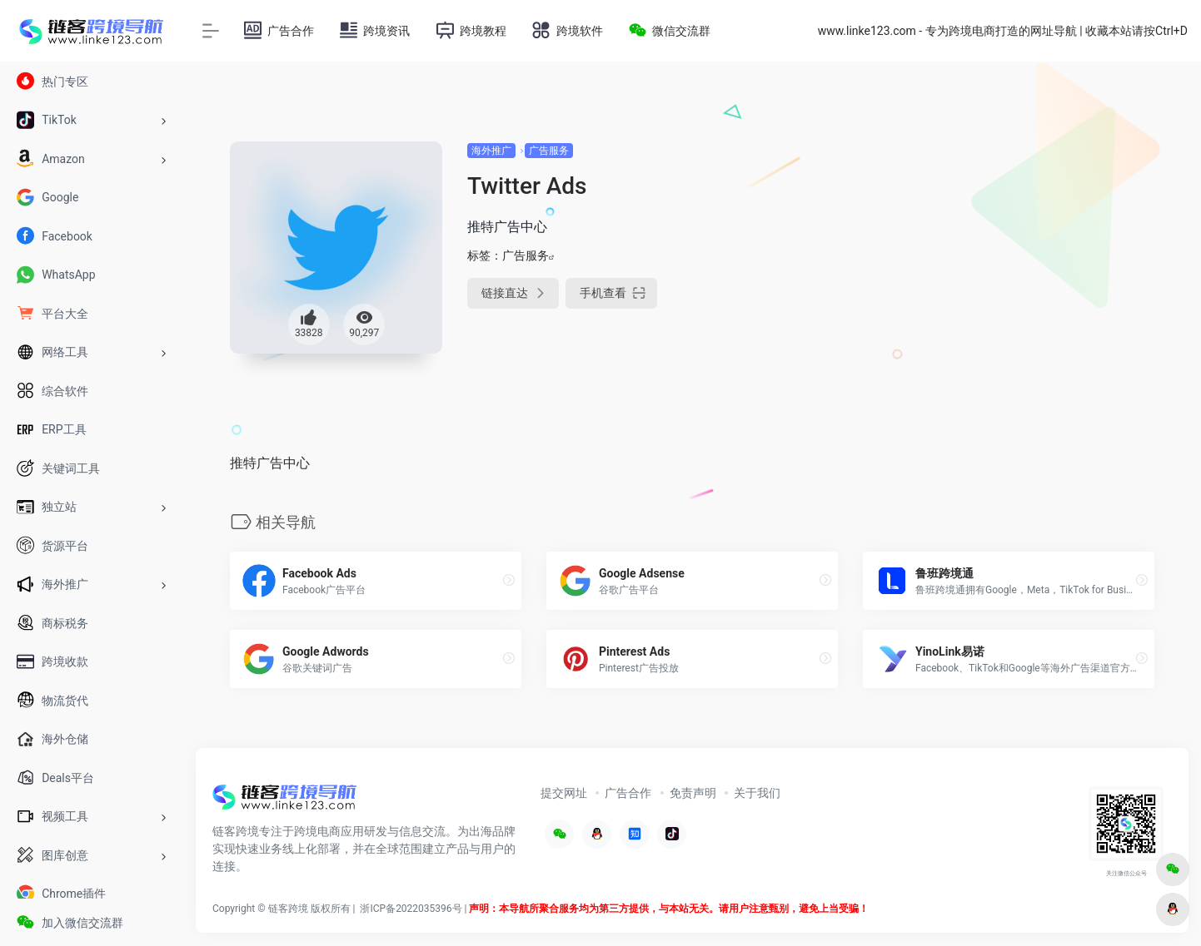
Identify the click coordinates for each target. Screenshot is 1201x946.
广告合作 (628, 793)
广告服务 (549, 150)
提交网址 (564, 793)
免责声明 (693, 793)
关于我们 (757, 793)
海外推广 (491, 150)
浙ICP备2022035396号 (410, 908)
